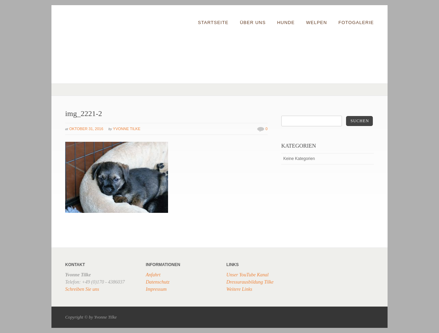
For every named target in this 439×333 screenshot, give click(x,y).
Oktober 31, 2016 (86, 129)
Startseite (213, 22)
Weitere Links (239, 289)
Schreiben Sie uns (82, 289)
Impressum (156, 289)
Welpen (316, 22)
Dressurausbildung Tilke (250, 282)
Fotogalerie (356, 22)
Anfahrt (153, 274)
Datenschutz (157, 282)
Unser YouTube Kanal (247, 274)
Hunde (286, 22)
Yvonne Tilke (126, 129)
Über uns (252, 22)
